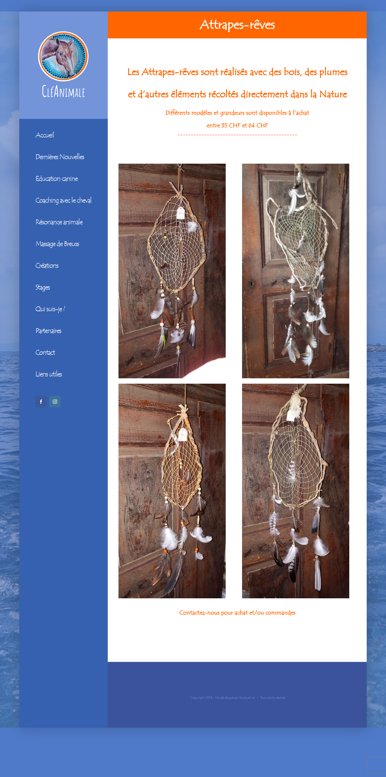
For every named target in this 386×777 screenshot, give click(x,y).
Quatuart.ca (247, 697)
